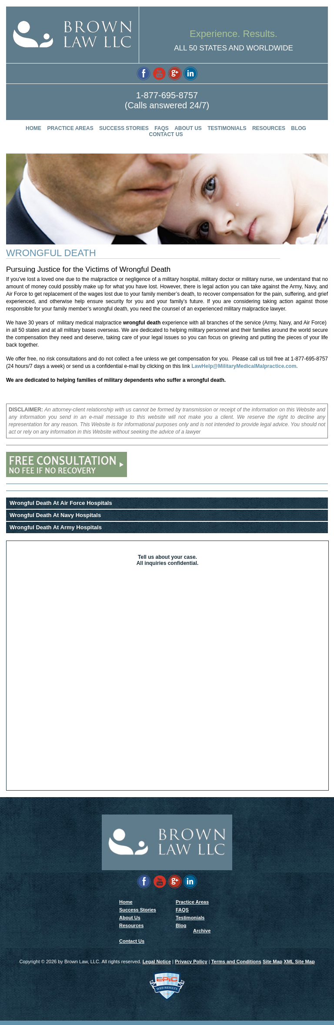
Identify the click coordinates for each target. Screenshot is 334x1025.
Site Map (272, 965)
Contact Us (166, 134)
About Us (188, 128)
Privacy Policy (191, 965)
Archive (201, 933)
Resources (268, 128)
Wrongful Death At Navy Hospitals (55, 515)
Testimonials (226, 128)
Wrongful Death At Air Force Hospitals (61, 503)
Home (33, 128)
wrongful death (141, 323)
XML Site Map (299, 965)
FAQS (161, 128)
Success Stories (124, 128)
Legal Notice (157, 965)
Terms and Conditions (236, 965)
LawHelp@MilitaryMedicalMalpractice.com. (244, 366)
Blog (298, 128)
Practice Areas (70, 128)
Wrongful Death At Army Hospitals (56, 527)
